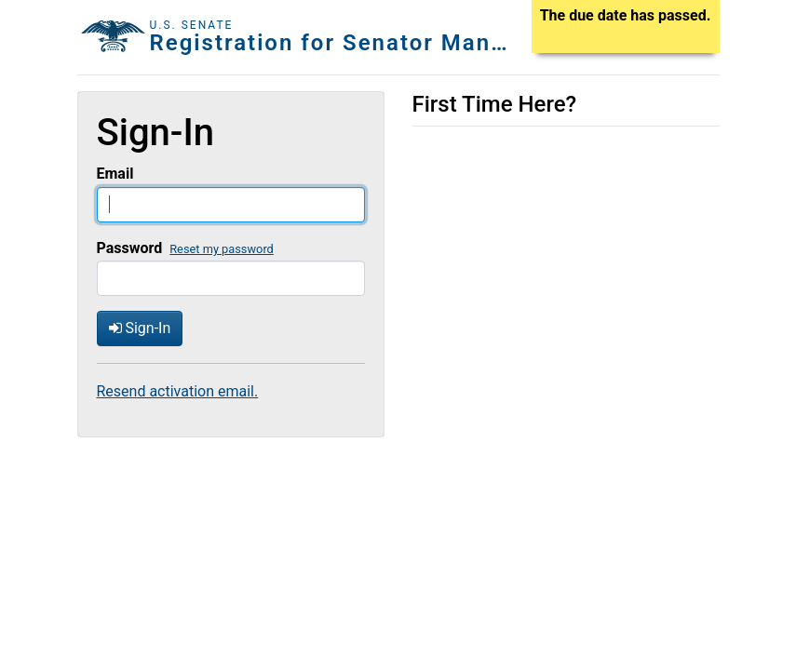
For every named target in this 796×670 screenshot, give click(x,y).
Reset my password (221, 249)
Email (115, 173)
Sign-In (140, 328)
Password (130, 248)
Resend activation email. (178, 391)
